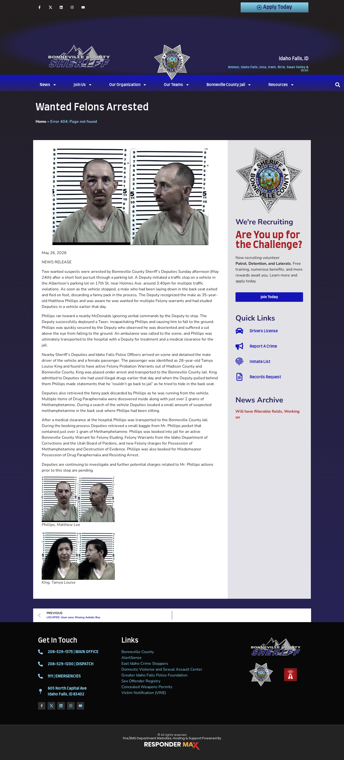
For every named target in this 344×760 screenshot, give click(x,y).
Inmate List (260, 362)
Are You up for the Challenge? (269, 240)
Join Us (83, 84)
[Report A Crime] (239, 346)
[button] (338, 85)
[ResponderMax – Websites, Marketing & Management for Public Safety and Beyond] (172, 746)
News (48, 84)
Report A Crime (263, 346)
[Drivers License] (239, 331)
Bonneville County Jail (228, 84)
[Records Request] (239, 377)
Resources (281, 84)
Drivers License (264, 331)
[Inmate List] (239, 361)
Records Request (265, 377)
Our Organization (128, 84)
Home (41, 121)
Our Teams (176, 84)
